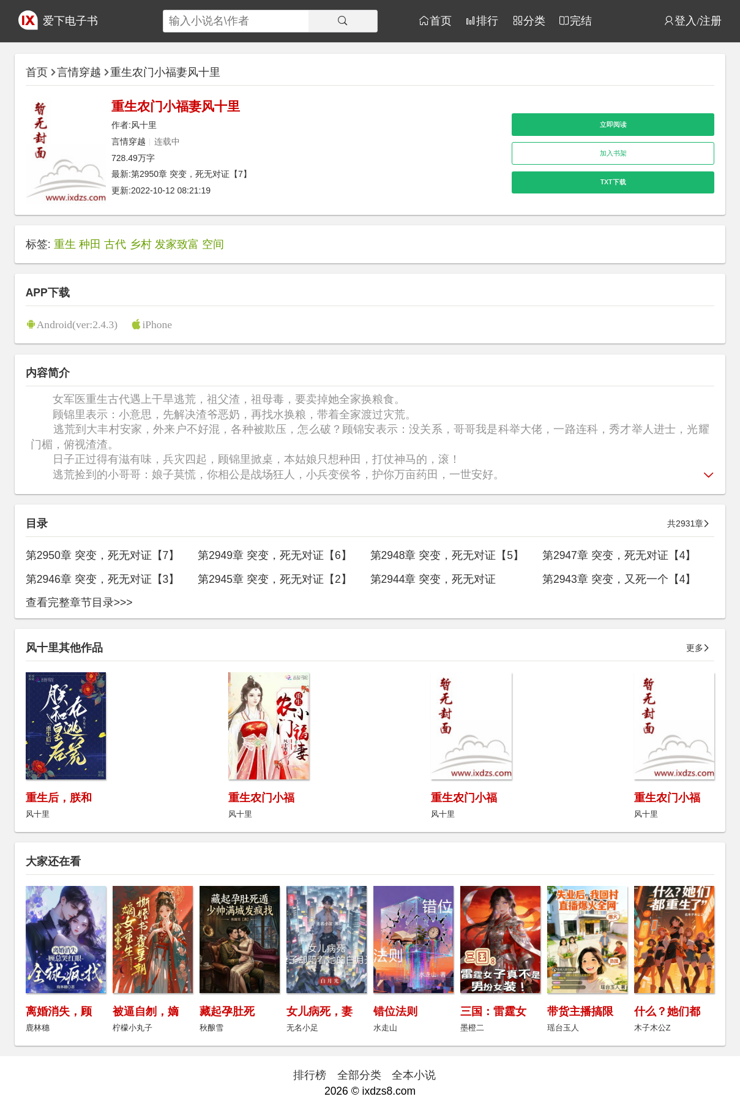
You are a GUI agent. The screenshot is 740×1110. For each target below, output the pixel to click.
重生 (65, 244)
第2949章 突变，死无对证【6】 (275, 555)
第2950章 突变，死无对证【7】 (191, 174)
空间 (213, 244)
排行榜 (309, 1075)
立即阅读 (613, 124)
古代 (115, 244)
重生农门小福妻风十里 (165, 72)
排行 (487, 20)
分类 (534, 20)
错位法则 (395, 1011)
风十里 (144, 125)
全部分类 (359, 1075)
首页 (441, 20)
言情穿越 (79, 72)
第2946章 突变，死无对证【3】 (103, 579)
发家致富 (177, 244)
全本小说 (414, 1075)
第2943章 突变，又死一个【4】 (619, 579)
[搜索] (342, 21)
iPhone (157, 324)
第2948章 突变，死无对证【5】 (447, 555)
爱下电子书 (70, 21)
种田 (90, 244)
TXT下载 (613, 182)
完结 (581, 20)
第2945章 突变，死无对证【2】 (275, 579)
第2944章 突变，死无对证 (433, 579)
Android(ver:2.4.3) (77, 324)
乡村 (141, 244)
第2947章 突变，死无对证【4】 (619, 555)
